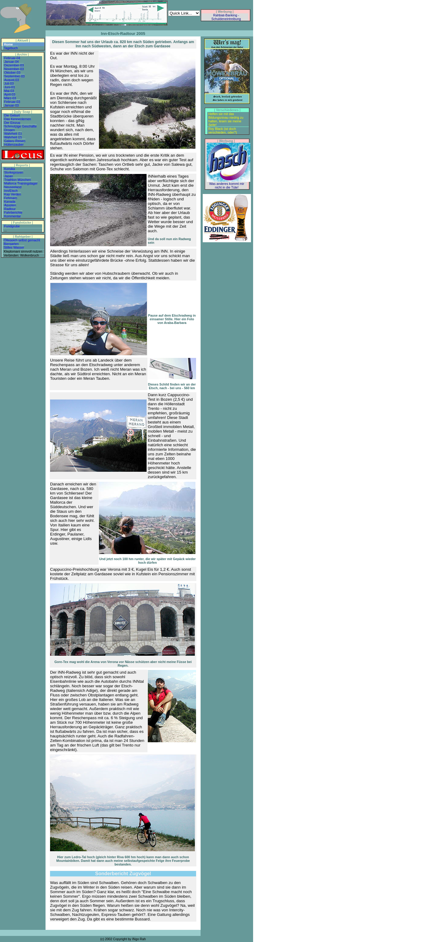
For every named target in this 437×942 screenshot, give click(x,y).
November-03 (14, 69)
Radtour (10, 209)
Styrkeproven (13, 172)
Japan (8, 176)
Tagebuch (11, 48)
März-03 (10, 98)
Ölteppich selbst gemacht (22, 240)
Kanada (9, 201)
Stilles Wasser (14, 247)
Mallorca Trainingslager (21, 183)
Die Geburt (12, 115)
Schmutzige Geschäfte (20, 126)
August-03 (11, 80)
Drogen (9, 130)
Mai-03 (9, 91)
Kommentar (12, 216)
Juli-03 (9, 83)
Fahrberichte (13, 212)
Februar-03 (12, 102)
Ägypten (10, 205)
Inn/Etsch (11, 190)
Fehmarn (10, 198)
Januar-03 (11, 105)
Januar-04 (11, 61)
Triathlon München (17, 180)
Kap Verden (12, 194)
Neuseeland (13, 187)
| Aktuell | (22, 40)
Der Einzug (12, 122)
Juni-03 (9, 87)
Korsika (9, 169)
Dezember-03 (14, 65)
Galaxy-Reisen (14, 141)
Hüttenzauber (14, 144)
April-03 (9, 94)
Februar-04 (12, 58)
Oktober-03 (12, 72)
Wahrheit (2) (13, 137)
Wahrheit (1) (13, 133)
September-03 (14, 76)
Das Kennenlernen (17, 119)
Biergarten (11, 244)
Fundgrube (12, 226)
